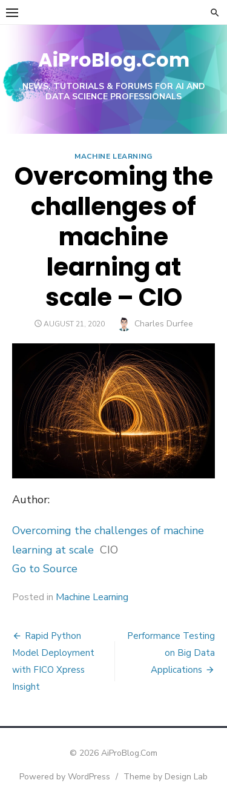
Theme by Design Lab (165, 776)
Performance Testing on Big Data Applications (171, 653)
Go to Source (44, 568)
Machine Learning (113, 156)
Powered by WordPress (64, 776)
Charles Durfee (163, 323)
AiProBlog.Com (113, 59)
